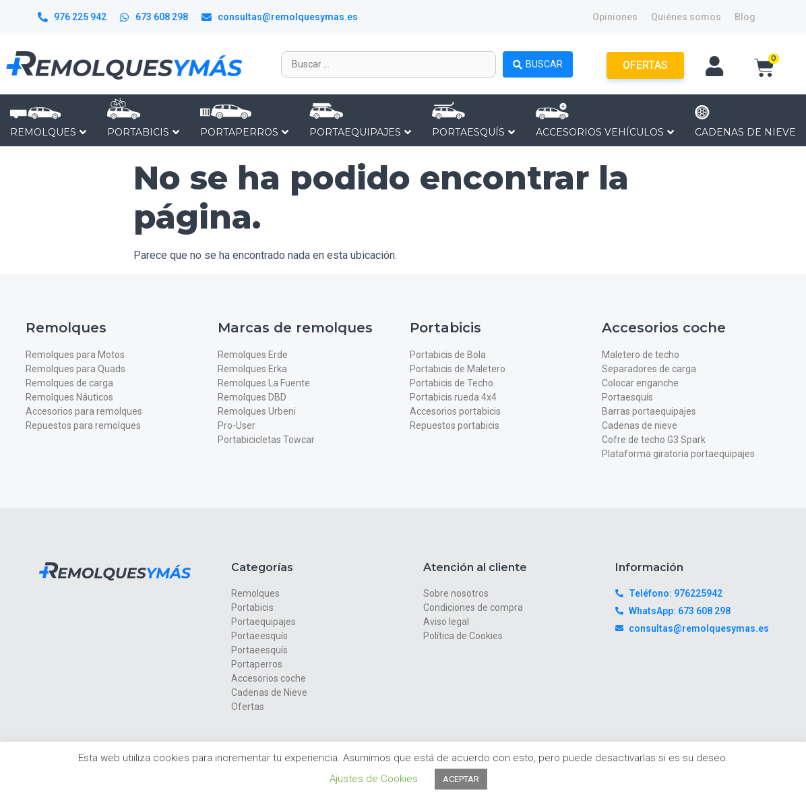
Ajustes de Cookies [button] (374, 779)
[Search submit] (538, 64)
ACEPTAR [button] (461, 779)
